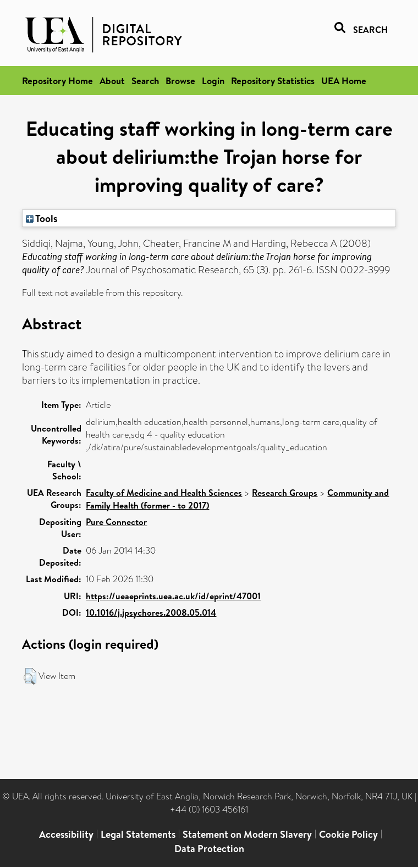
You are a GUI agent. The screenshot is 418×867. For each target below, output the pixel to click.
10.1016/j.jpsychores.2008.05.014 (151, 612)
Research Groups (284, 493)
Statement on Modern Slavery (247, 834)
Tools (42, 218)
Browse (180, 80)
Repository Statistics (273, 80)
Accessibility (66, 834)
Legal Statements (138, 834)
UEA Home (343, 80)
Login (213, 80)
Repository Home (57, 80)
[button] (30, 676)
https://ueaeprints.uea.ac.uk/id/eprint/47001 (173, 596)
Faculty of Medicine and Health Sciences (164, 493)
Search (145, 80)
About (112, 80)
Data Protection (209, 848)
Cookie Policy (348, 834)
